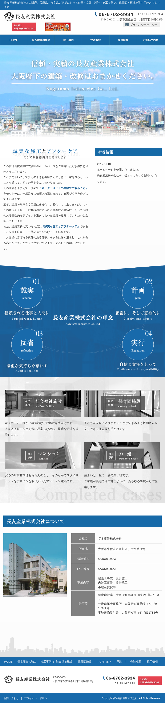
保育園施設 (85, 661)
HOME (8, 661)
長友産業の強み (27, 661)
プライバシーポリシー (143, 24)
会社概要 (135, 661)
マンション (104, 661)
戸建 (119, 661)
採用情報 (152, 661)
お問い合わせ (11, 698)
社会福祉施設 (64, 661)
